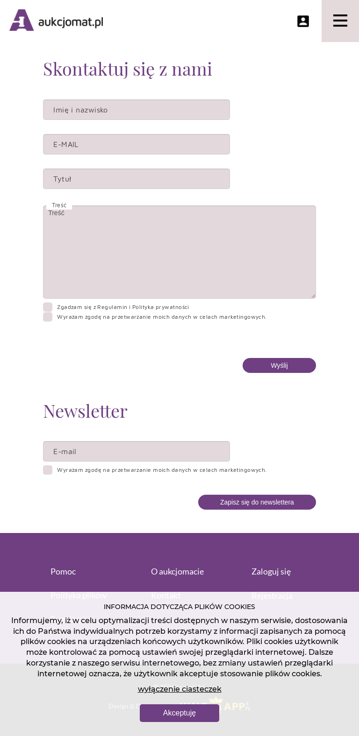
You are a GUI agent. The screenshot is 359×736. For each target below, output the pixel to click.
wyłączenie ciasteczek (180, 689)
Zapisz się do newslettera (257, 502)
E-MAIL (66, 144)
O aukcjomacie (177, 571)
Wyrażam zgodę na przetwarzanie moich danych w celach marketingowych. (162, 316)
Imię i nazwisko (80, 109)
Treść (179, 252)
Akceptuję (179, 713)
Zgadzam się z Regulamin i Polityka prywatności (123, 306)
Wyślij (279, 365)
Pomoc (63, 571)
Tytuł (62, 179)
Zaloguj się (271, 571)
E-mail (65, 451)
